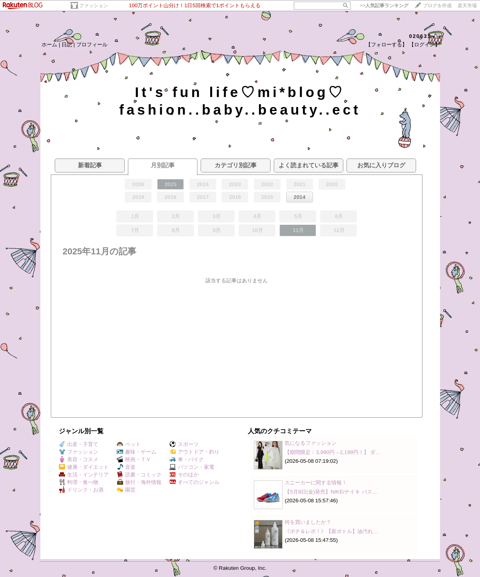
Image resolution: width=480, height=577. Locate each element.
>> (384, 5)
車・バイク (186, 459)
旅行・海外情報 (139, 482)
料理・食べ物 (78, 482)
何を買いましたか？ (308, 522)
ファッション (93, 5)
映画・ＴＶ (134, 459)
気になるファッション (311, 443)
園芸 (126, 490)
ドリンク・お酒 (81, 490)
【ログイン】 (424, 45)
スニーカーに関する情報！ (316, 483)
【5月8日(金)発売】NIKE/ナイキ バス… (331, 492)
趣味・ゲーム (136, 452)
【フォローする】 (386, 45)
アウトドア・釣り (194, 452)
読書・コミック (139, 475)
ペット (129, 444)
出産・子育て (78, 444)
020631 (420, 36)
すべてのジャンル (194, 482)
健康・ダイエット (84, 467)
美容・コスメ (78, 459)
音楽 (126, 467)
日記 (67, 45)
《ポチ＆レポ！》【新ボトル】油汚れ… (331, 531)
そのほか (184, 475)
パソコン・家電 (191, 467)
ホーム (49, 45)
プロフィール (92, 45)
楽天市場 (467, 5)
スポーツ (184, 444)
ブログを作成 (437, 5)
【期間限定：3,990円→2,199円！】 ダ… (332, 452)
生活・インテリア (84, 475)
